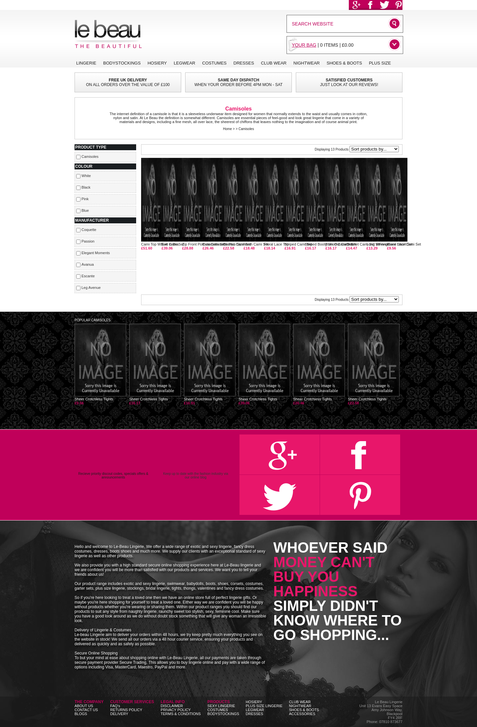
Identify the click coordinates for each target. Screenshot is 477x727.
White (86, 176)
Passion (87, 241)
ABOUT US (84, 706)
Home (227, 129)
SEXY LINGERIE (221, 706)
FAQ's (115, 706)
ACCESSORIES (302, 714)
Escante (88, 276)
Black (85, 187)
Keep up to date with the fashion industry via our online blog (195, 471)
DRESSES (254, 714)
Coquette (88, 230)
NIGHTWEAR (300, 706)
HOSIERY (254, 702)
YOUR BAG (304, 45)
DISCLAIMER (172, 706)
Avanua (87, 264)
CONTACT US (86, 710)
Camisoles (246, 129)
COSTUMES (217, 710)
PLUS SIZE (380, 63)
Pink (84, 199)
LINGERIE (86, 63)
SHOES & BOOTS (304, 710)
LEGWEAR (255, 710)
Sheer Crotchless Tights (100, 364)
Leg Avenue (91, 288)
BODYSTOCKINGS (223, 714)
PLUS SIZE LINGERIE (264, 706)
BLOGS (81, 714)
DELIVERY (119, 714)
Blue (85, 210)
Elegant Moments (95, 253)
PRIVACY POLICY (176, 710)
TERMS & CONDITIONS (181, 714)
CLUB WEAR (299, 702)
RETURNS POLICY (126, 710)
